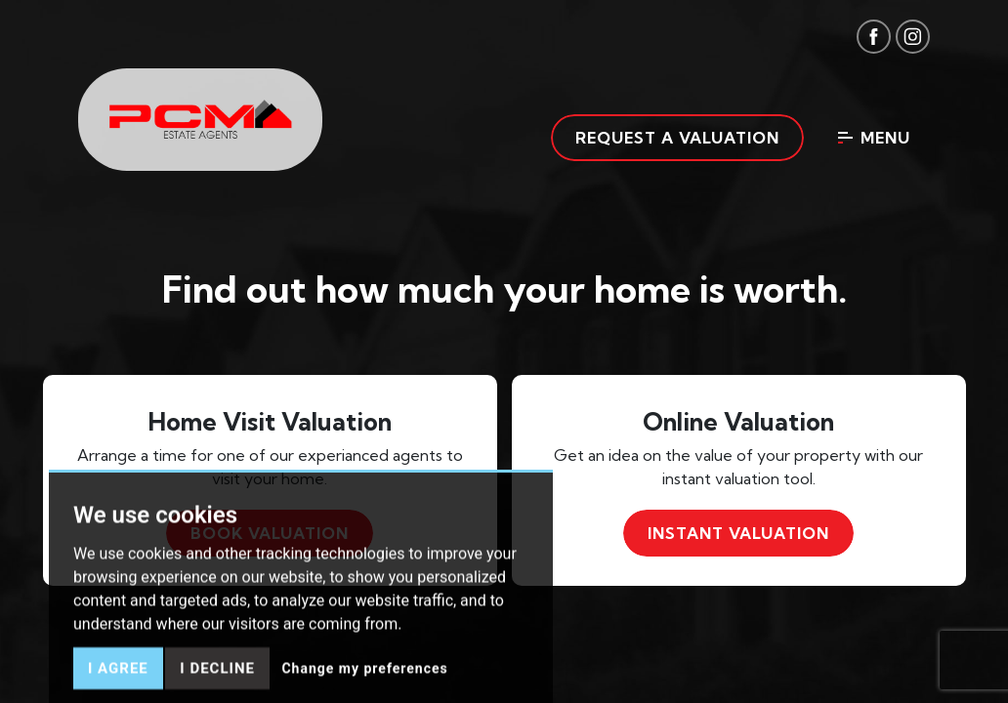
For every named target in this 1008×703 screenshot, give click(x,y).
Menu (874, 137)
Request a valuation (677, 137)
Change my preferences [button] (364, 686)
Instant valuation (738, 533)
